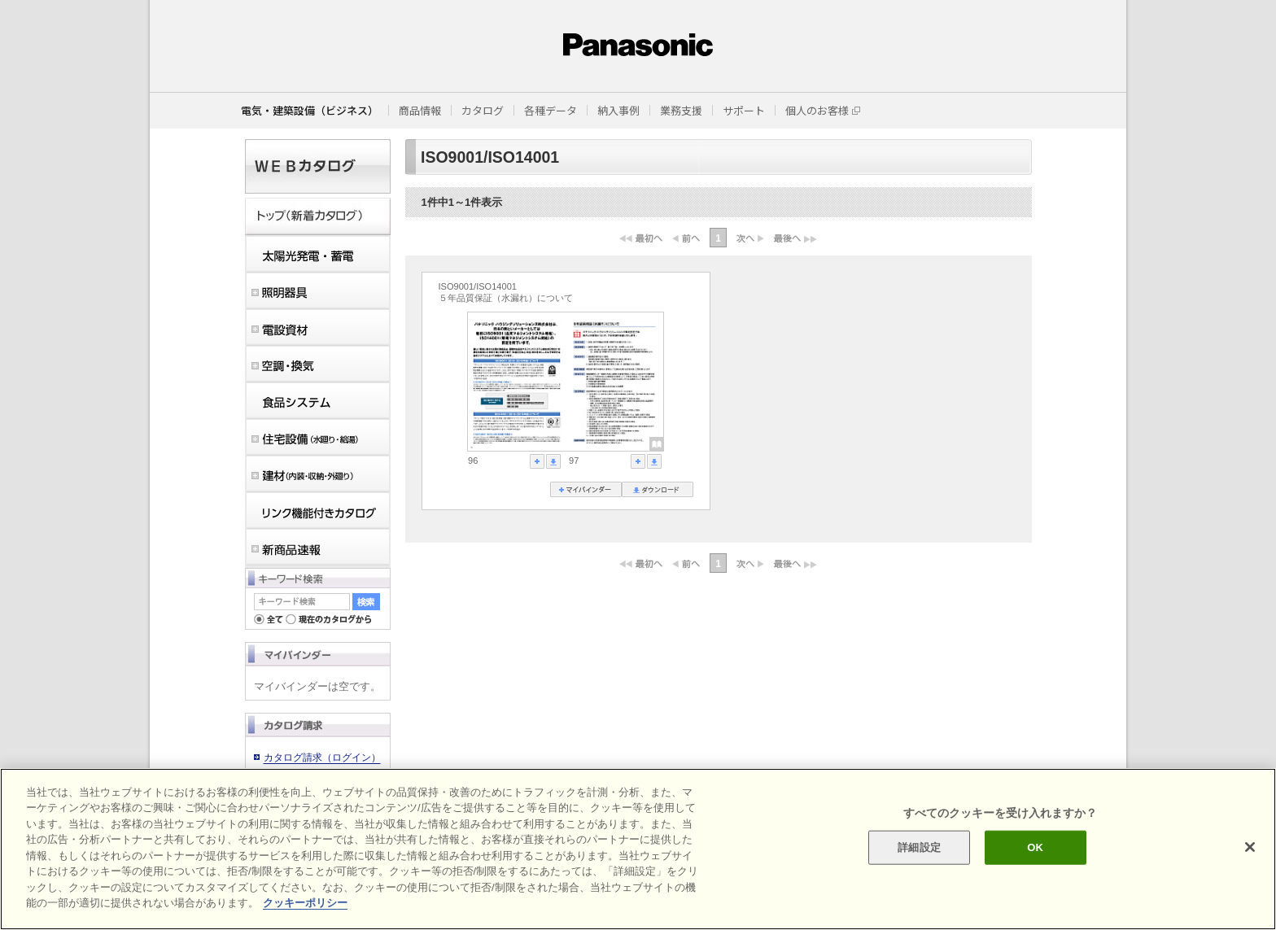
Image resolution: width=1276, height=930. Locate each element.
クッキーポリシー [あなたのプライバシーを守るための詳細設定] (305, 903)
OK (1035, 847)
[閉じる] (1250, 847)
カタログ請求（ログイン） (322, 757)
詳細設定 (919, 847)
